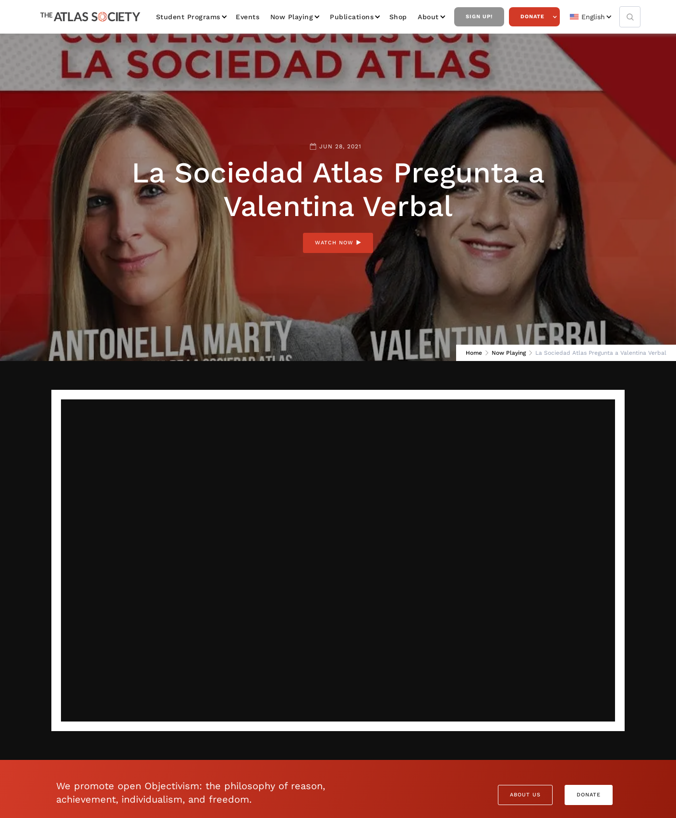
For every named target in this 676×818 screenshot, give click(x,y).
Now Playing (292, 17)
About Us (525, 795)
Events (247, 17)
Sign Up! (479, 16)
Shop (398, 17)
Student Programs (188, 17)
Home (474, 352)
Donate (532, 16)
